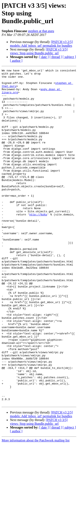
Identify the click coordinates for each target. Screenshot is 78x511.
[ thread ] (56, 57)
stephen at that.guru (41, 31)
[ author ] (16, 60)
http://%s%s (38, 244)
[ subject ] (69, 57)
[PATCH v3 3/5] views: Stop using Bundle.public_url (39, 51)
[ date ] (44, 57)
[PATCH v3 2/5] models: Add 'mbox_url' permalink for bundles (41, 43)
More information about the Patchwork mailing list (35, 507)
